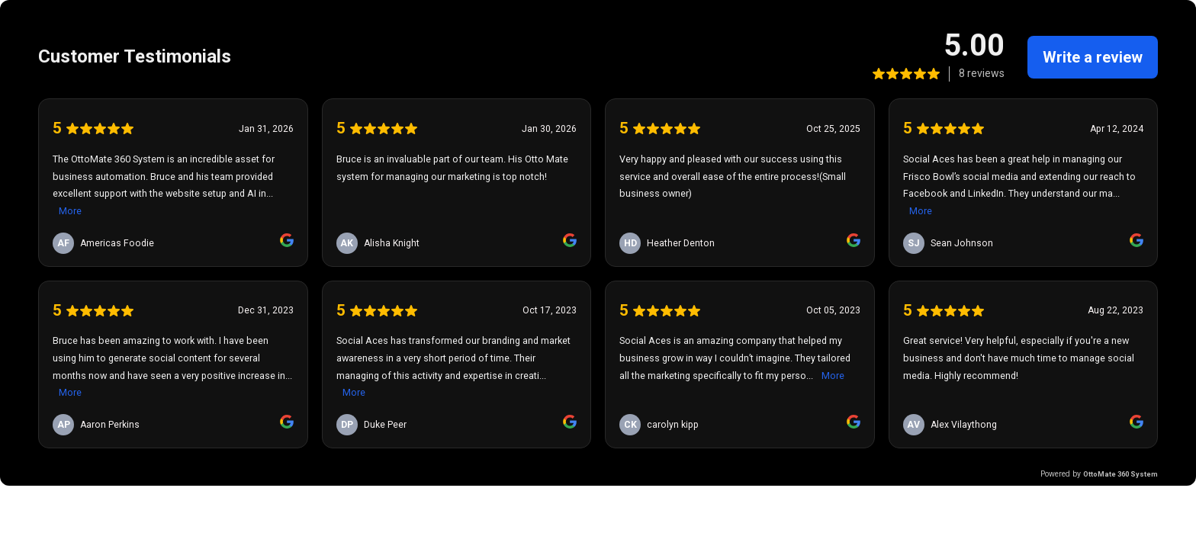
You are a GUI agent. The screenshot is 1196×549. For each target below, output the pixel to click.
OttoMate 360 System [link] (1120, 474)
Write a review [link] (1093, 57)
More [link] (70, 211)
